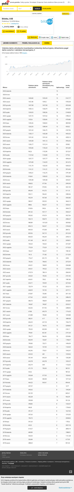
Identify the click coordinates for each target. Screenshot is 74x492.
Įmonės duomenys (10, 43)
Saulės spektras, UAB (12, 461)
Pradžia (4, 455)
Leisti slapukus (37, 488)
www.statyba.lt (6, 466)
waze (54, 37)
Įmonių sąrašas (37, 13)
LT (69, 2)
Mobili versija (42, 455)
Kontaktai (21, 461)
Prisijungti (11, 463)
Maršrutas (29, 455)
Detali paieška (47, 8)
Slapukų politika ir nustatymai (46, 461)
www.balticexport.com (45, 466)
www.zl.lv (13, 467)
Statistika (4, 463)
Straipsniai (40, 2)
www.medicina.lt (15, 466)
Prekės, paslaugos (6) (31, 43)
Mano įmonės (59, 2)
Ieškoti (37, 9)
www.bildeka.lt (8, 31)
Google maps (44, 37)
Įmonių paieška (15, 2)
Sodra (46, 43)
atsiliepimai (15, 23)
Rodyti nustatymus (65, 487)
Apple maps (64, 37)
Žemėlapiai (33, 2)
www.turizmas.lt (33, 466)
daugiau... (25, 53)
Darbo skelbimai (49, 2)
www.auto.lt (24, 466)
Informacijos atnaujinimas (62, 461)
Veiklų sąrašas (24, 2)
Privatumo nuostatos (31, 461)
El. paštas (21, 31)
